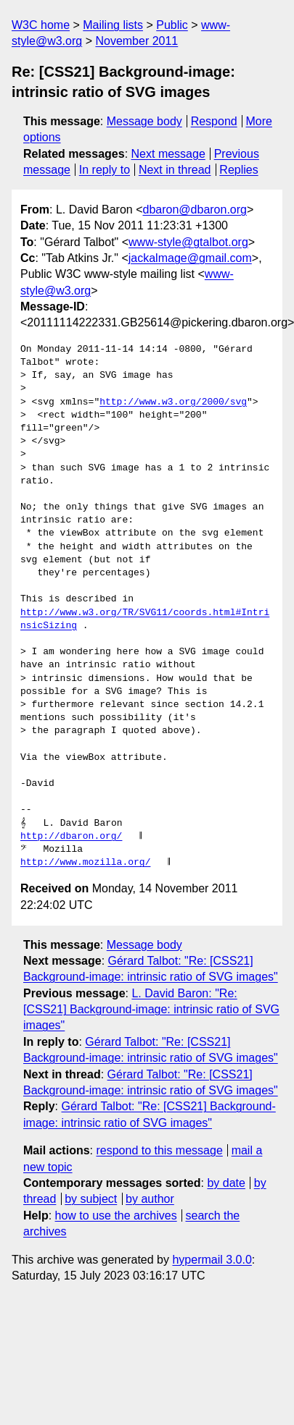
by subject (91, 1199)
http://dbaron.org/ (71, 836)
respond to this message (159, 1150)
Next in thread (175, 170)
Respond (214, 121)
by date (226, 1183)
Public (172, 25)
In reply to (104, 170)
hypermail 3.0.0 (211, 1259)
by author (150, 1199)
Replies (238, 170)
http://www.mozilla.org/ (85, 862)
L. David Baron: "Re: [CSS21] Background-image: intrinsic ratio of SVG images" (151, 1009)
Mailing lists (113, 25)
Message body (144, 121)
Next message (168, 154)
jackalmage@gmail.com (190, 258)
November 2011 (136, 41)
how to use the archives (116, 1215)
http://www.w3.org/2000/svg (173, 402)
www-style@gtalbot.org (188, 242)
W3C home (41, 25)
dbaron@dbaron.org (195, 209)
